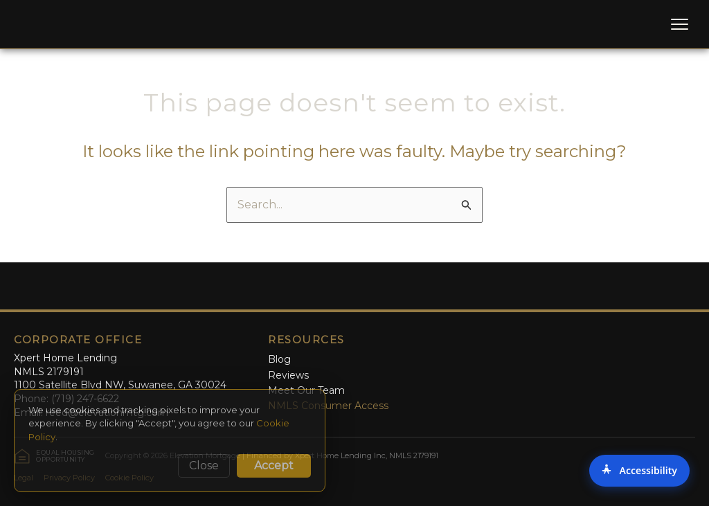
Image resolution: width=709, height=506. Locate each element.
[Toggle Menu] (679, 24)
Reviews (288, 375)
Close (204, 465)
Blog (279, 359)
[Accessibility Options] (639, 471)
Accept (274, 465)
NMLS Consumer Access (328, 405)
